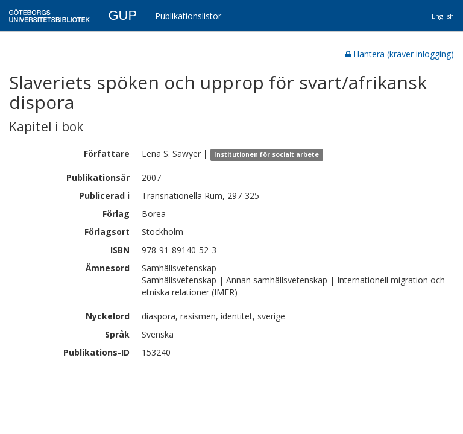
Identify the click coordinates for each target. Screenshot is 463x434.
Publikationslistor (188, 16)
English (443, 15)
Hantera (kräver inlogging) (399, 54)
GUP (122, 15)
